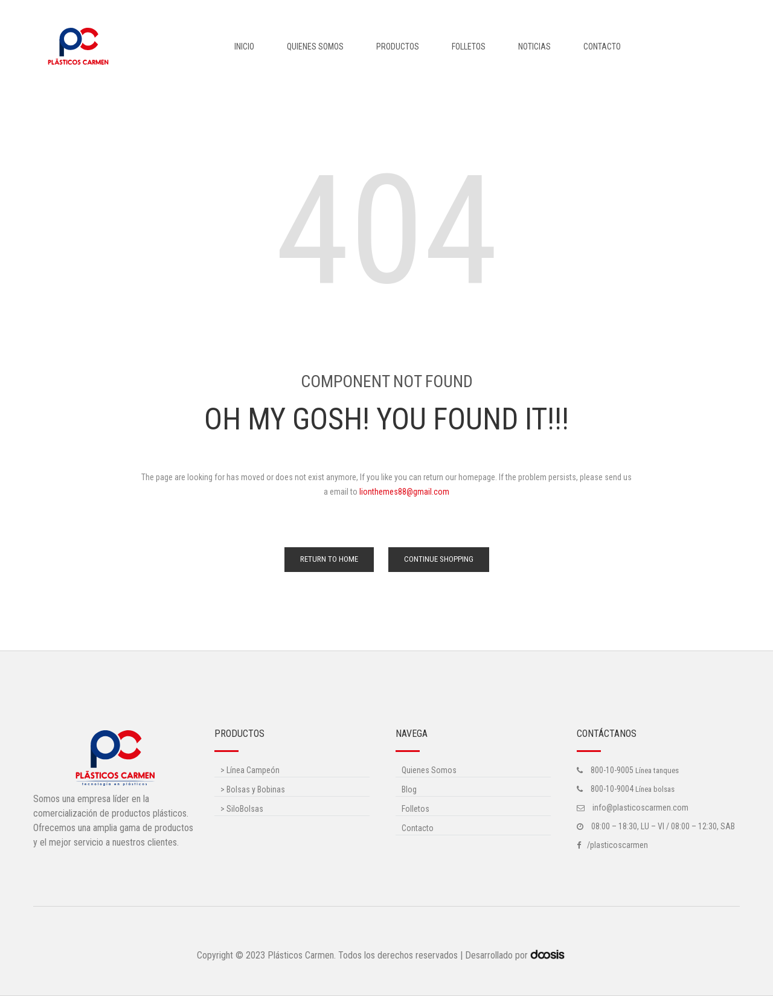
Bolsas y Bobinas (252, 789)
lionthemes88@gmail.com (404, 491)
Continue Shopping (438, 559)
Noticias (534, 46)
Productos (397, 46)
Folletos (469, 46)
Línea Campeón (250, 770)
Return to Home (329, 559)
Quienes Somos (315, 46)
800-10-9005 (612, 770)
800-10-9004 (612, 789)
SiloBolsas (241, 809)
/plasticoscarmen (617, 845)
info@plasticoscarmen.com (639, 807)
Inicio (244, 46)
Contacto (602, 46)
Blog (409, 789)
